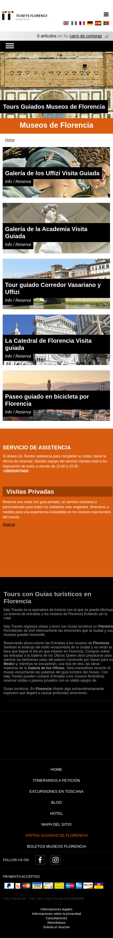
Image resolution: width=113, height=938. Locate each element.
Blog (56, 802)
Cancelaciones (56, 918)
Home (56, 769)
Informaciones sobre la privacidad (56, 913)
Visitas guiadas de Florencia (56, 835)
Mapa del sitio (56, 824)
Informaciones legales (56, 909)
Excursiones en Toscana (56, 791)
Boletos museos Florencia (56, 846)
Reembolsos (56, 922)
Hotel (56, 813)
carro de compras (86, 36)
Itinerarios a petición (56, 780)
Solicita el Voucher (56, 927)
